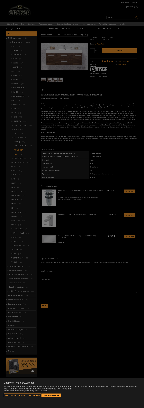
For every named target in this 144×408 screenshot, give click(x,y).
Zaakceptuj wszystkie (51, 395)
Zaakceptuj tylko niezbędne (15, 395)
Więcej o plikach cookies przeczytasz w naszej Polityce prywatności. (26, 390)
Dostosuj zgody (34, 395)
